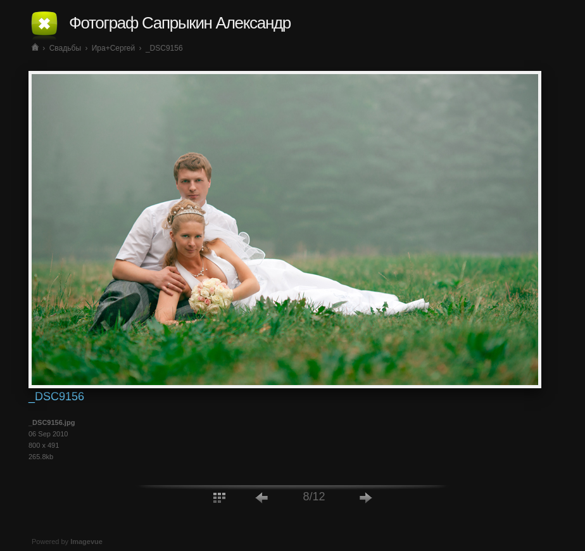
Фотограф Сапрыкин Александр (180, 22)
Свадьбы (65, 48)
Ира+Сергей (113, 48)
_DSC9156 (164, 48)
